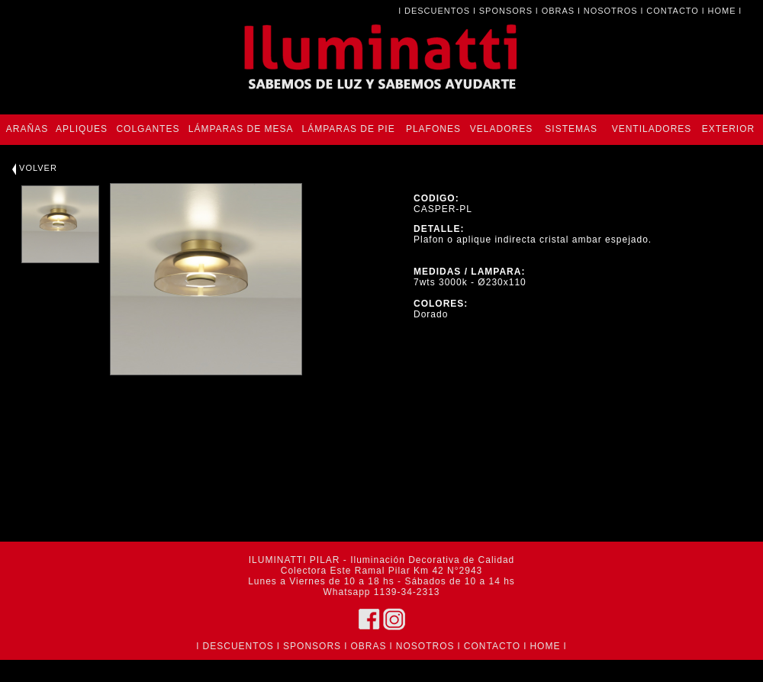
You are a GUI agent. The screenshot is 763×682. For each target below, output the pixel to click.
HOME (722, 10)
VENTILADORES (652, 129)
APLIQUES (82, 129)
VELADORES (501, 129)
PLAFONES (433, 129)
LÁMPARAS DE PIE (348, 129)
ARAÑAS (27, 129)
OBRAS (558, 10)
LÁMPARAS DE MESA (241, 129)
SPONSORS (506, 10)
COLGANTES (147, 129)
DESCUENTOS (437, 10)
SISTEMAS (571, 129)
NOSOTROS (611, 10)
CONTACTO (672, 10)
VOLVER (34, 167)
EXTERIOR (728, 129)
